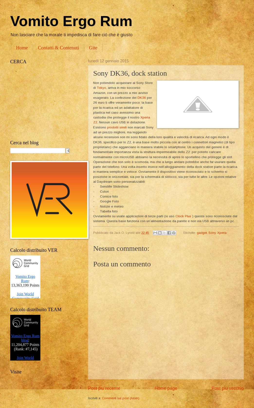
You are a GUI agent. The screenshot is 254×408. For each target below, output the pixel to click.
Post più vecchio (228, 388)
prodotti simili (117, 127)
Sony (212, 233)
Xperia (222, 233)
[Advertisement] (44, 102)
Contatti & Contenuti (58, 47)
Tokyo (101, 88)
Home (22, 47)
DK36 (141, 98)
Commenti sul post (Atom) (120, 398)
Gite (93, 47)
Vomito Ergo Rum (71, 21)
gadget (202, 233)
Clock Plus (183, 216)
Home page (166, 388)
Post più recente (104, 388)
